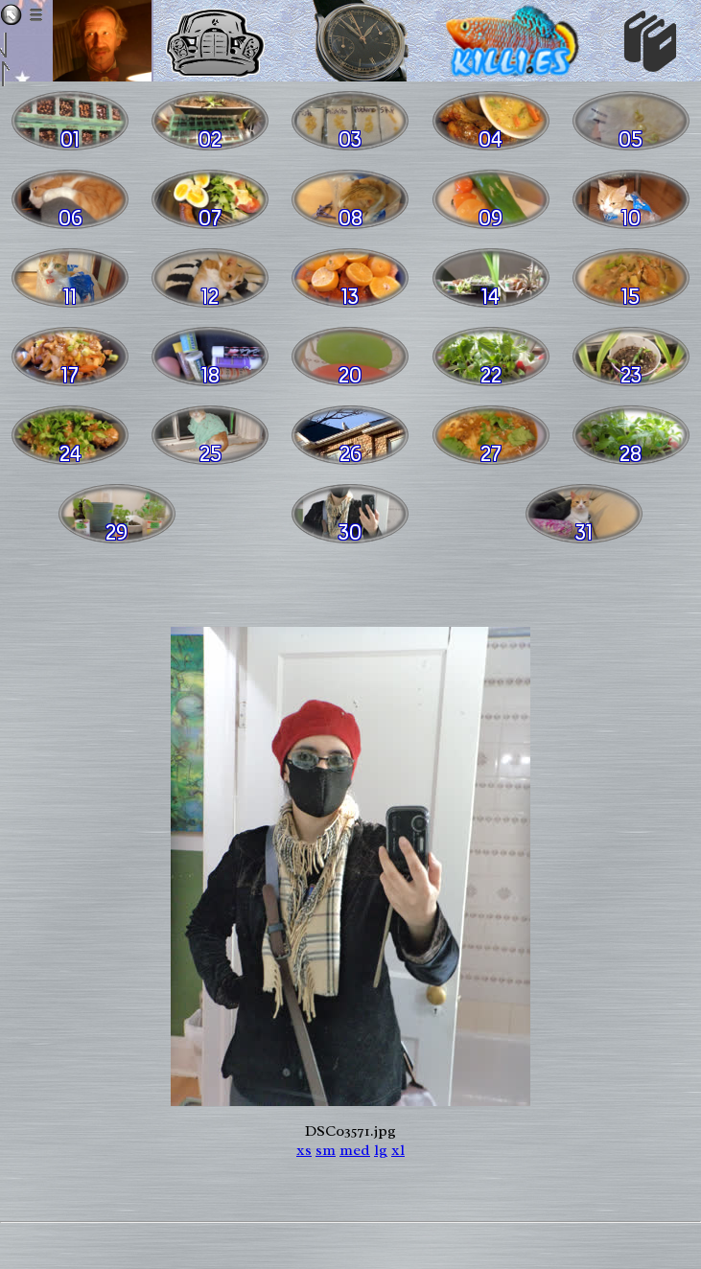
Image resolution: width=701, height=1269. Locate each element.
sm (325, 1150)
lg (380, 1150)
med (354, 1150)
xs (304, 1150)
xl (398, 1150)
